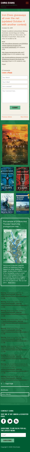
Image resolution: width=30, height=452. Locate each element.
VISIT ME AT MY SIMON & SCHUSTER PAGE (14, 415)
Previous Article (7, 117)
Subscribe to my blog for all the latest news (13, 429)
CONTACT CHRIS (7, 411)
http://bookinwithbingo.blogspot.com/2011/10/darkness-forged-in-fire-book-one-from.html (15, 59)
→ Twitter (7, 384)
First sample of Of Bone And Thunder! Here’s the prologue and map (15, 224)
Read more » (12, 282)
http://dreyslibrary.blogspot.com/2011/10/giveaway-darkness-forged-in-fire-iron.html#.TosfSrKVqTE (15, 45)
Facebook (3, 421)
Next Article (24, 117)
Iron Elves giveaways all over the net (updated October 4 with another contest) (14, 19)
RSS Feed (16, 421)
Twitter (9, 421)
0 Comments (6, 70)
